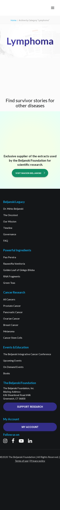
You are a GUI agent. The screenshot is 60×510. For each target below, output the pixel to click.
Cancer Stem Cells (12, 337)
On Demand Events (13, 366)
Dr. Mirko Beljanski (13, 208)
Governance (9, 234)
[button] (52, 8)
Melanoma (8, 331)
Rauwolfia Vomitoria (14, 263)
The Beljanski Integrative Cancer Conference (27, 354)
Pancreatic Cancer (13, 312)
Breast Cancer (10, 325)
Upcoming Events (12, 360)
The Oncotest (10, 215)
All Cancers (9, 299)
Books (6, 373)
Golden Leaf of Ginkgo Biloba (19, 270)
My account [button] (30, 427)
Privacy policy (37, 460)
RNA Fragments (11, 276)
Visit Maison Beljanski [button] (30, 173)
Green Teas (9, 282)
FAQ (5, 240)
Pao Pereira (9, 257)
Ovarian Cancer (11, 318)
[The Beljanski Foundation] (15, 7)
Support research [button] (30, 406)
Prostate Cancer (12, 305)
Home (13, 20)
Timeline (7, 227)
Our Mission (9, 221)
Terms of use (21, 460)
